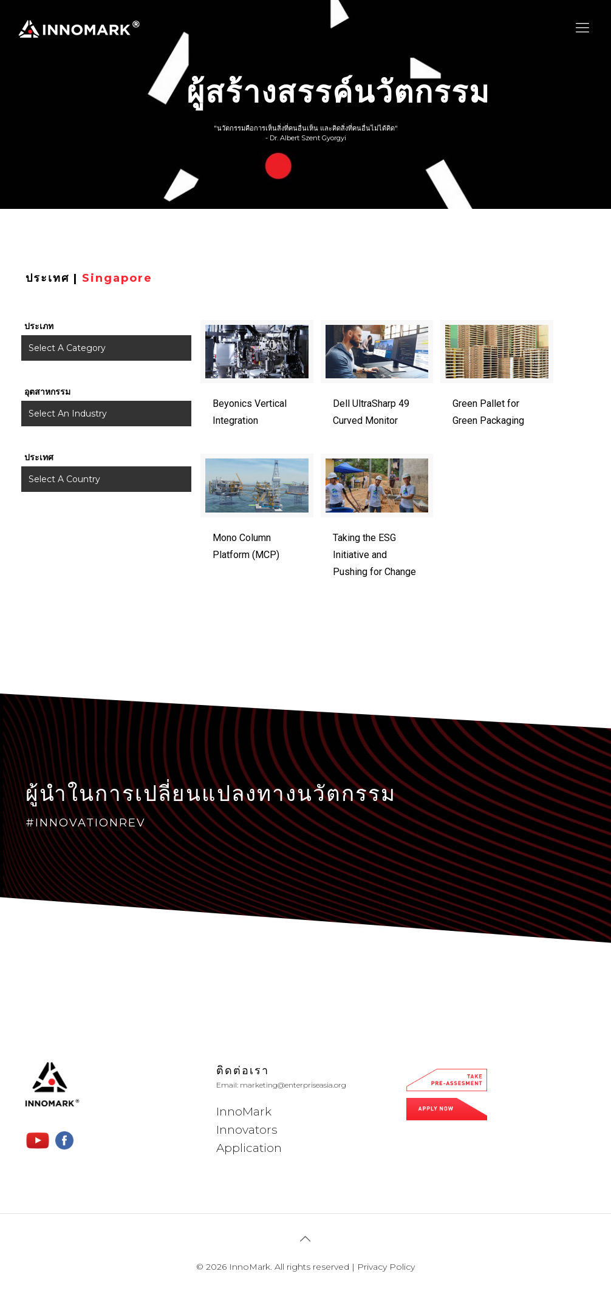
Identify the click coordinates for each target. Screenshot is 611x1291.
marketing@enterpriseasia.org (293, 1084)
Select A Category (67, 347)
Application (249, 1148)
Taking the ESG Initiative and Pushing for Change (374, 554)
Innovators (247, 1130)
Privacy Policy (386, 1266)
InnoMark (243, 1112)
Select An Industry (68, 413)
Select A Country (64, 479)
